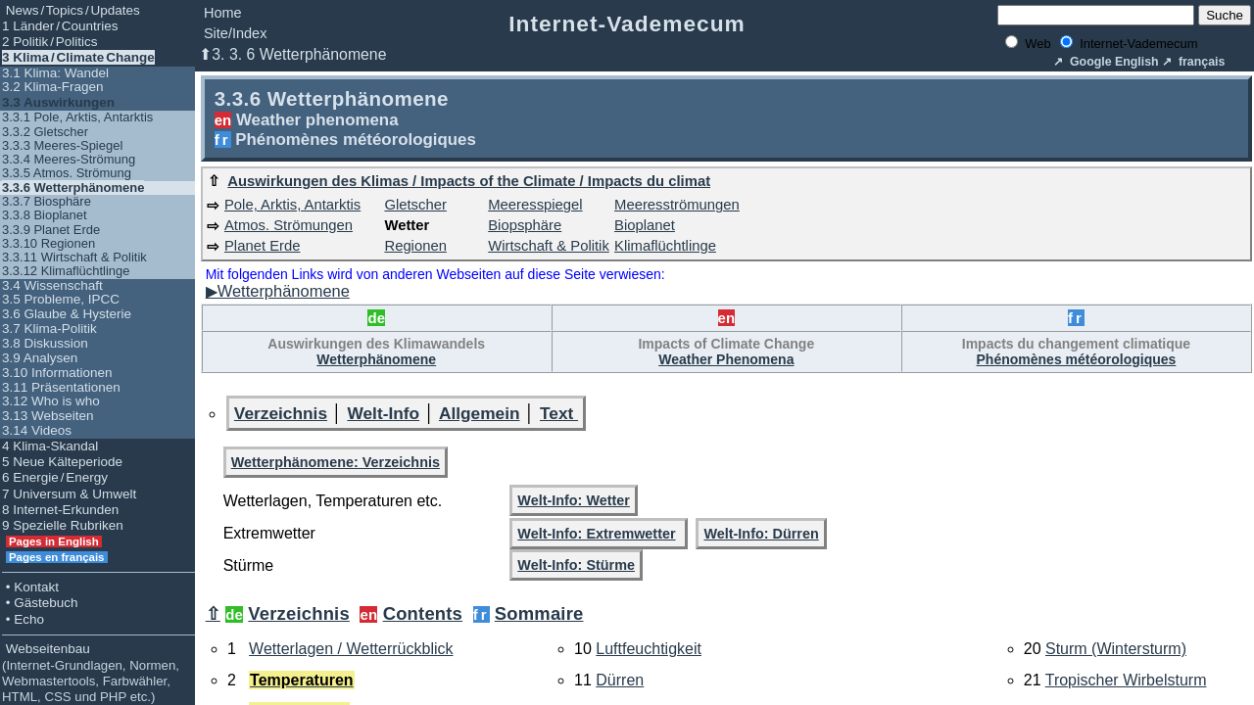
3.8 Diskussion (45, 343)
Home (223, 13)
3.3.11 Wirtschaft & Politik (74, 257)
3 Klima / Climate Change (78, 57)
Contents (422, 613)
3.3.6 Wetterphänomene (73, 187)
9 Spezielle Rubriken (62, 525)
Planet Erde (262, 246)
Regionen (415, 246)
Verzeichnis (280, 413)
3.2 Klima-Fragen (53, 86)
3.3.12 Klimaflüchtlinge (66, 270)
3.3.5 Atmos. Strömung (66, 172)
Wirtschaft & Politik (548, 246)
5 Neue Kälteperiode (62, 461)
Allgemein (479, 413)
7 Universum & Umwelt (69, 494)
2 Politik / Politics (50, 41)
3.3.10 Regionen (48, 243)
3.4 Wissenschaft (52, 285)
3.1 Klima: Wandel (55, 73)
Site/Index (235, 33)
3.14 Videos (37, 430)
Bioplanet (644, 225)
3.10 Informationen (57, 372)
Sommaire (539, 613)
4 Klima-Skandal (50, 446)
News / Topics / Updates (71, 10)
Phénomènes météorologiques (1077, 359)
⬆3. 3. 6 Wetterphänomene (292, 54)
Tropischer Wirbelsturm (1126, 680)
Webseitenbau (90, 672)
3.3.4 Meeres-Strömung (68, 159)
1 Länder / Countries (60, 26)
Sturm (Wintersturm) (1115, 648)
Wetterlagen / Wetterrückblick (351, 648)
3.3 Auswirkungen (58, 102)
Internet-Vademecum (627, 23)
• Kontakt (30, 587)
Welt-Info (383, 413)
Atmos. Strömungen (288, 225)
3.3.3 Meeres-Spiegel (62, 145)
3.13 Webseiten (48, 415)
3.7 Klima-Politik (49, 328)
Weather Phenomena (726, 359)
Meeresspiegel (535, 204)
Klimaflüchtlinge (665, 246)
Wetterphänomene (376, 359)
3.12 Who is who (51, 401)
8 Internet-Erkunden (60, 509)
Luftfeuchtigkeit (648, 648)
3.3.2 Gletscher (45, 131)
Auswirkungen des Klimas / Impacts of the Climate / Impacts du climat (468, 181)
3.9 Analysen (39, 358)
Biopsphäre (524, 225)
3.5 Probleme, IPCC (61, 299)
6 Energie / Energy (55, 477)
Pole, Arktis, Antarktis (292, 204)
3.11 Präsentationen (61, 387)
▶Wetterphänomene (278, 291)
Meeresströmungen (677, 204)
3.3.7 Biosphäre (46, 201)
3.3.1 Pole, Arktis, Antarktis (77, 117)
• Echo (23, 619)
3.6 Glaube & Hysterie (66, 313)
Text (559, 413)
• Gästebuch (40, 602)
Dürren (620, 680)
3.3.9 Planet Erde (51, 229)
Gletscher (415, 204)
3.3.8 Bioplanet (44, 215)
